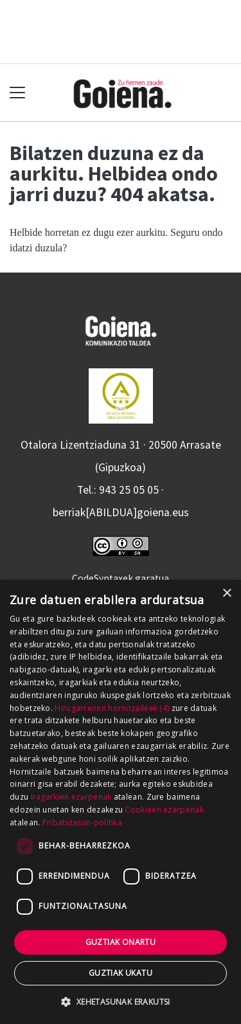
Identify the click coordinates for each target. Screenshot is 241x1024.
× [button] (226, 593)
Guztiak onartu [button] (120, 942)
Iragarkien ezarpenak (71, 796)
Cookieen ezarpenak (164, 809)
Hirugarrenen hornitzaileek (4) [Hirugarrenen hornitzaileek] (112, 708)
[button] (120, 1001)
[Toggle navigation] (17, 93)
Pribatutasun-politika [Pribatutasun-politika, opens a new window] (82, 822)
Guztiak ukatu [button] (120, 972)
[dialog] (120, 802)
